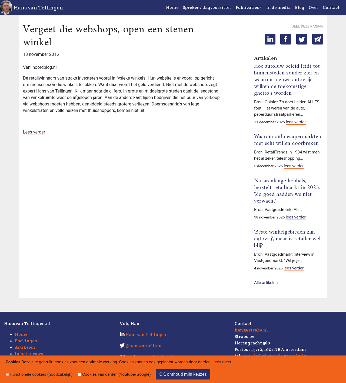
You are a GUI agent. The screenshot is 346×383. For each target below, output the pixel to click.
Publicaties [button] (247, 7)
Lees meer (222, 362)
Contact (331, 7)
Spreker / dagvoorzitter (207, 7)
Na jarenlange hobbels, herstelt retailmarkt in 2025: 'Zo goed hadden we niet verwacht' (287, 191)
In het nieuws (29, 354)
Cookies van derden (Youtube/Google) (116, 374)
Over (313, 7)
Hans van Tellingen (38, 7)
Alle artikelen (266, 282)
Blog (299, 7)
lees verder (296, 121)
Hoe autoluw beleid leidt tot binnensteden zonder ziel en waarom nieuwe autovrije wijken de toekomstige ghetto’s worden (287, 79)
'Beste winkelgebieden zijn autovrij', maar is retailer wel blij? (287, 239)
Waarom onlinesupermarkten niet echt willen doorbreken (287, 140)
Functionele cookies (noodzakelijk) (41, 374)
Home (172, 7)
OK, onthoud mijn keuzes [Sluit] (183, 374)
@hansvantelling (143, 345)
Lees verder (34, 132)
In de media (278, 7)
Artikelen (25, 347)
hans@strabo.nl (251, 330)
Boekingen (26, 341)
